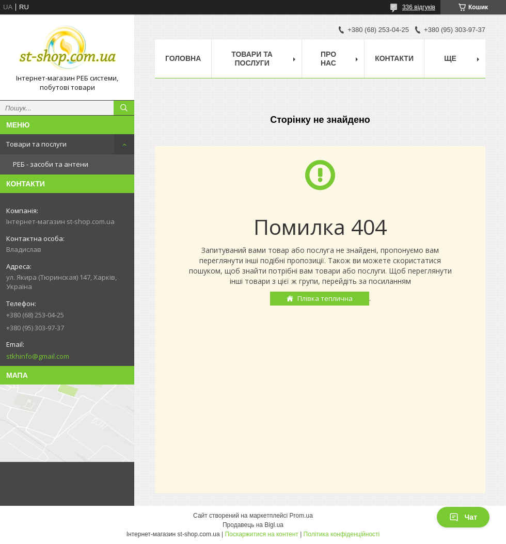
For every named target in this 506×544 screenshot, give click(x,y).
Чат (463, 517)
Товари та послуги (36, 144)
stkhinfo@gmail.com (37, 356)
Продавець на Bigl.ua (253, 525)
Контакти (394, 58)
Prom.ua (301, 515)
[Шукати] (124, 108)
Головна (183, 58)
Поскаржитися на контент (261, 534)
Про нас (328, 58)
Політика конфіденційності (342, 534)
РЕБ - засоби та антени (50, 164)
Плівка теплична (325, 298)
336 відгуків (418, 7)
